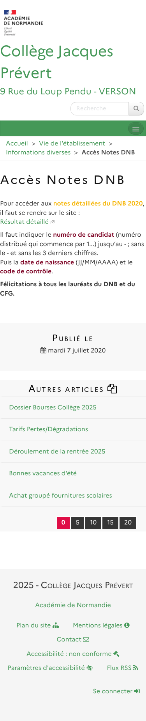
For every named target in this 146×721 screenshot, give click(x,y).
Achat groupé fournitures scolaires (60, 496)
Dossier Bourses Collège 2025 (53, 407)
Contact (73, 639)
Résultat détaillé (24, 222)
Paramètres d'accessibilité (50, 668)
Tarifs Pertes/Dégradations (48, 429)
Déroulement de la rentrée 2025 (57, 451)
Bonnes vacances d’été (43, 473)
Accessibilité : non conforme (73, 654)
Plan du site (37, 625)
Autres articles (73, 388)
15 (110, 522)
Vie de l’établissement (72, 143)
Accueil (17, 143)
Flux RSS (122, 668)
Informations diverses (38, 152)
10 (93, 522)
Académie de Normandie (73, 605)
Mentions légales (101, 625)
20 (128, 522)
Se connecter (116, 691)
